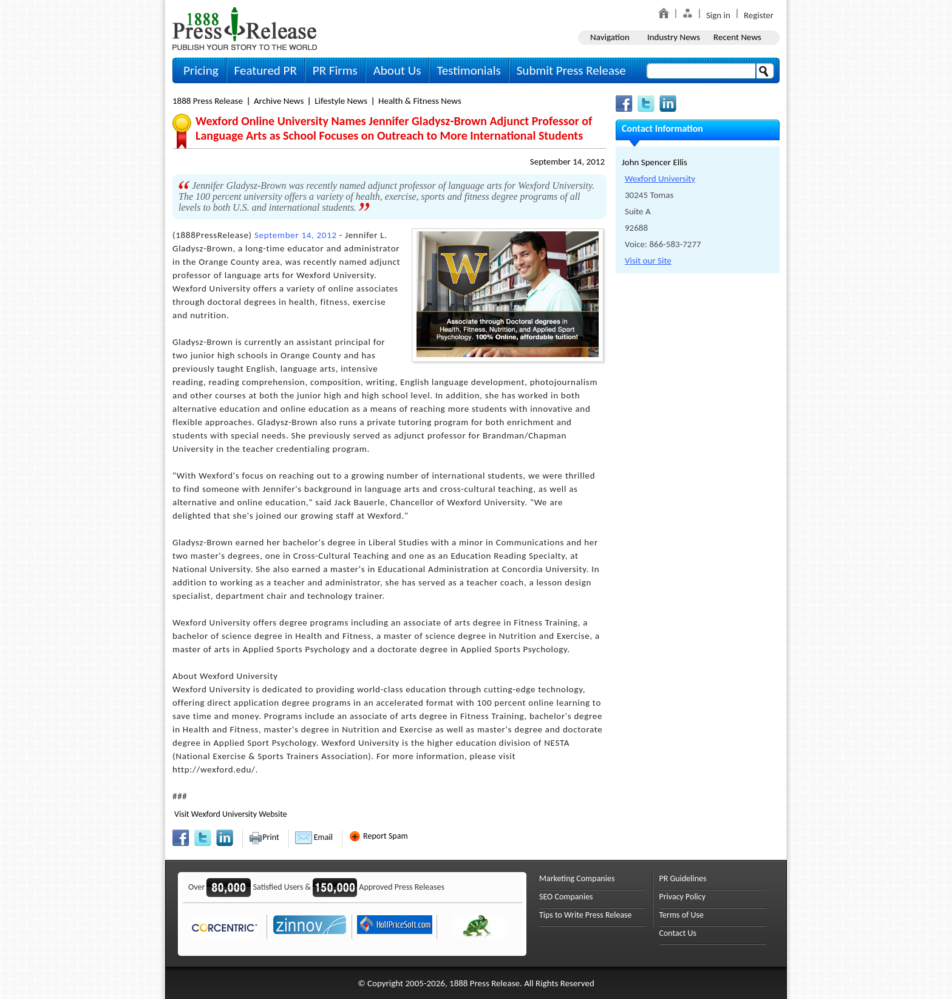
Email (314, 837)
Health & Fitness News (419, 100)
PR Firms (335, 70)
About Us (397, 70)
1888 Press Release (207, 100)
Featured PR (265, 70)
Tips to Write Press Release (585, 915)
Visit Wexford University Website (230, 814)
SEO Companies (566, 897)
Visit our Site (648, 260)
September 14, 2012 (567, 161)
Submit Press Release (571, 70)
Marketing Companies (576, 878)
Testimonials (468, 70)
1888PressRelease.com (244, 28)
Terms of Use (681, 915)
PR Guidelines (683, 878)
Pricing (201, 70)
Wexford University (660, 178)
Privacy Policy (682, 897)
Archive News (279, 100)
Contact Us (678, 933)
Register (758, 15)
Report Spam (378, 836)
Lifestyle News (340, 100)
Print (264, 837)
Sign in (718, 15)
